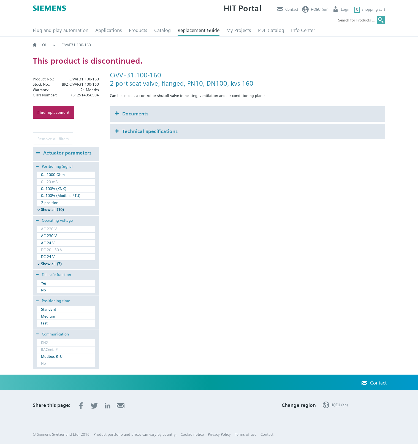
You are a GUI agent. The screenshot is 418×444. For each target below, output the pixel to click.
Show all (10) (52, 209)
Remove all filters (53, 139)
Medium (48, 316)
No (43, 290)
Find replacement (53, 112)
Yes (44, 283)
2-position (49, 203)
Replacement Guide (198, 30)
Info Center (303, 30)
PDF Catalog (271, 30)
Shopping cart (373, 9)
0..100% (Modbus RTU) (60, 195)
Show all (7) (51, 264)
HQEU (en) (320, 9)
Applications (108, 30)
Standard (48, 309)
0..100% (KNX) (53, 188)
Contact (291, 9)
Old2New (87, 45)
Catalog (162, 30)
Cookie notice (192, 434)
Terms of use (245, 434)
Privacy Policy (219, 434)
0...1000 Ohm (53, 174)
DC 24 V (48, 257)
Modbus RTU (52, 356)
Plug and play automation (60, 30)
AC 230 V (49, 236)
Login (346, 9)
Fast (44, 323)
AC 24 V (48, 243)
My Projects (238, 30)
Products (138, 30)
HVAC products (54, 45)
